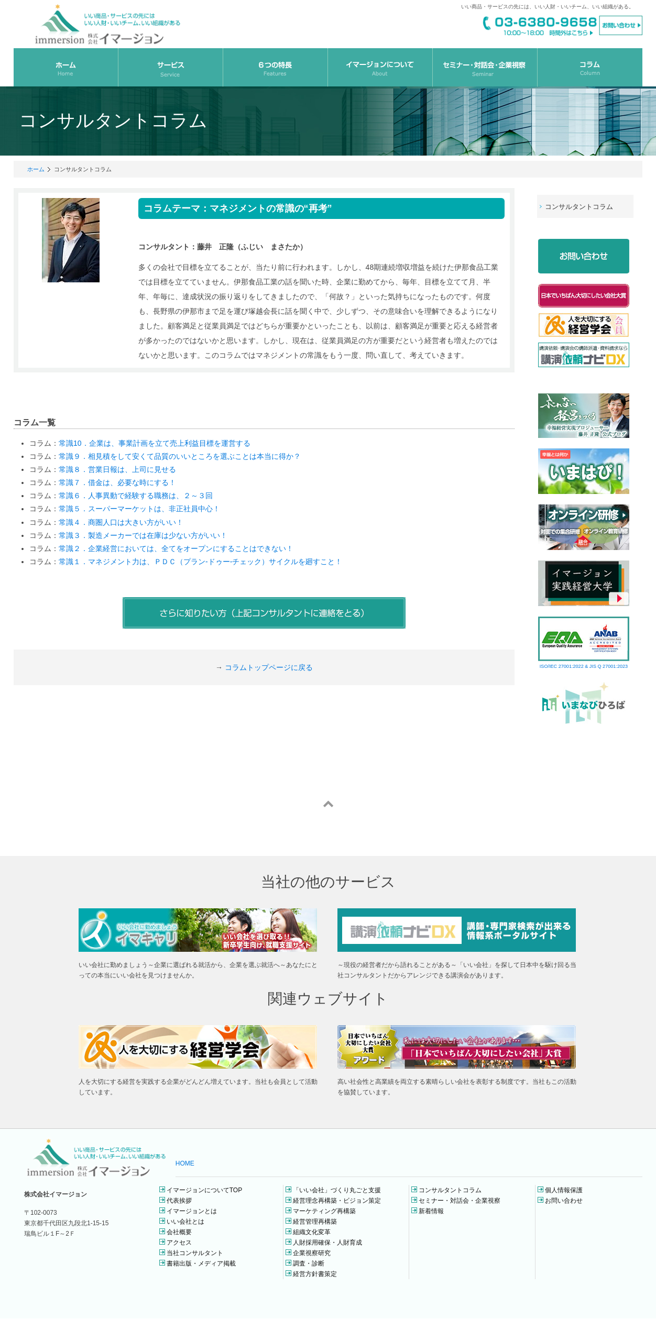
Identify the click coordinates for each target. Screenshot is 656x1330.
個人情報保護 (564, 1190)
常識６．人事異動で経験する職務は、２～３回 (136, 495)
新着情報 (431, 1211)
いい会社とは (185, 1221)
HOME (185, 1163)
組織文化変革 (312, 1232)
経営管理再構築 (315, 1221)
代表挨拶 (179, 1200)
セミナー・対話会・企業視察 (459, 1200)
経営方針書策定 (315, 1274)
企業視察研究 (312, 1253)
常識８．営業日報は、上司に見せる (117, 469)
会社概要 (179, 1232)
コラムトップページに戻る (269, 667)
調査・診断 (308, 1263)
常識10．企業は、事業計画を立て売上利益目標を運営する (154, 443)
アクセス (179, 1242)
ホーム (36, 169)
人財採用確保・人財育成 (327, 1242)
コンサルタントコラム (450, 1190)
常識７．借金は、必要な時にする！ (117, 482)
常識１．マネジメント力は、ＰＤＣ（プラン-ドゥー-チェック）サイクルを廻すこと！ (200, 561)
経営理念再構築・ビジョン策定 (337, 1200)
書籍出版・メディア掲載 (201, 1263)
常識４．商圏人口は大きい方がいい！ (121, 522)
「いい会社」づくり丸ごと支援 (337, 1190)
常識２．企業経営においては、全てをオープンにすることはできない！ (176, 548)
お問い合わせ (564, 1200)
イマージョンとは (192, 1211)
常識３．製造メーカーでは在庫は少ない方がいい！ (143, 535)
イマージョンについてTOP (204, 1190)
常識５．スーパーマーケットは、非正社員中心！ (139, 508)
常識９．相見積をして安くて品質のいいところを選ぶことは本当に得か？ (180, 456)
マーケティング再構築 (324, 1211)
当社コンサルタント (195, 1253)
